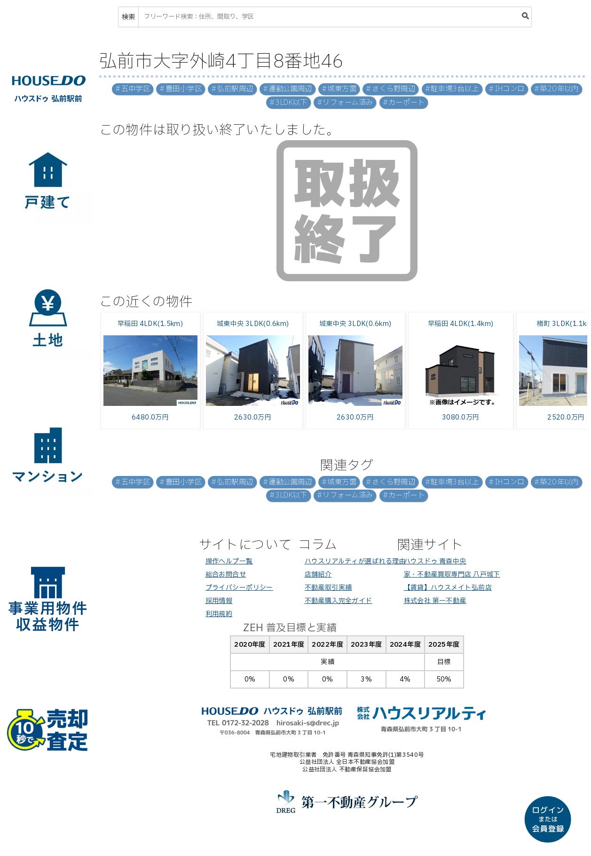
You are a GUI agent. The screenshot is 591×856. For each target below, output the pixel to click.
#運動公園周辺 (287, 89)
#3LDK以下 (288, 102)
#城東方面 (339, 89)
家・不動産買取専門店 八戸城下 (452, 574)
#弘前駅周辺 (232, 89)
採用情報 (219, 601)
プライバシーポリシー (239, 588)
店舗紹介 (318, 574)
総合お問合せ (225, 574)
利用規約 (219, 614)
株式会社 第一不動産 (435, 601)
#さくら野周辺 (390, 89)
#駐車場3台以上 (452, 89)
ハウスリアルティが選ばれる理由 (355, 561)
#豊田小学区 (180, 89)
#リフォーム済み (345, 102)
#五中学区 (132, 89)
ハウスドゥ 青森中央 (435, 561)
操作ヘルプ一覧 (229, 561)
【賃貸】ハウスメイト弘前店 (448, 588)
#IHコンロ (507, 89)
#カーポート (404, 102)
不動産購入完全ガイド (338, 601)
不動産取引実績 (328, 588)
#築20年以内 (556, 89)
